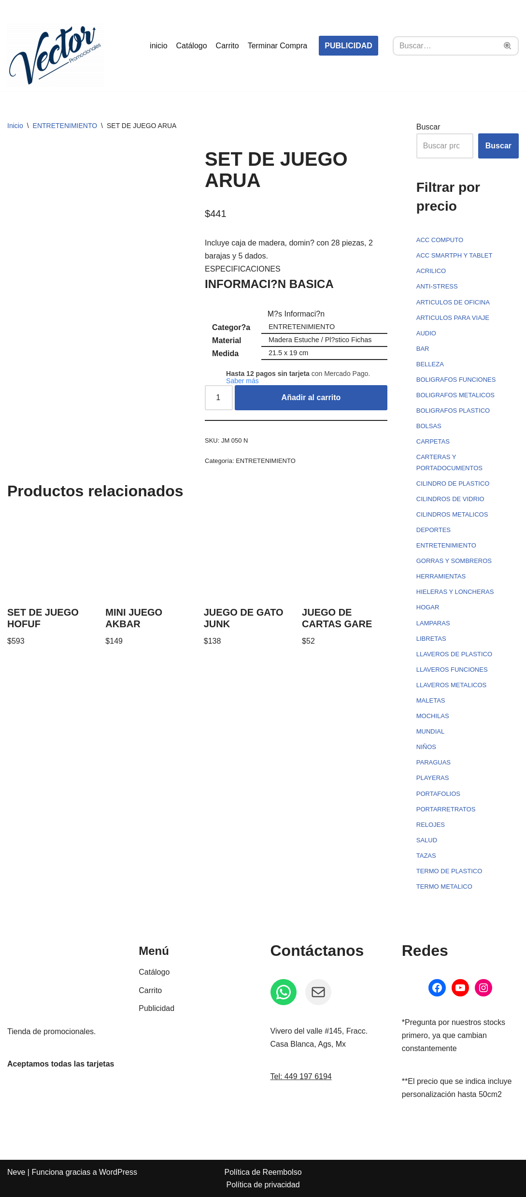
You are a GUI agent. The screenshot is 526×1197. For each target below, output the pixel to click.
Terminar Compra (278, 46)
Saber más (242, 381)
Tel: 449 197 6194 (301, 1076)
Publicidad (156, 1008)
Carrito (227, 46)
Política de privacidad (262, 1185)
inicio (158, 46)
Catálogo (191, 46)
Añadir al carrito (311, 397)
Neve (16, 1172)
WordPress (118, 1172)
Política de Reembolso (262, 1172)
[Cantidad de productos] (219, 397)
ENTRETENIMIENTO (65, 126)
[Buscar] (445, 46)
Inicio (15, 126)
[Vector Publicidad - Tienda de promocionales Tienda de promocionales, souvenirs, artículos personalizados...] (55, 55)
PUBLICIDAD (348, 46)
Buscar (428, 127)
